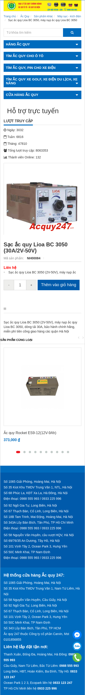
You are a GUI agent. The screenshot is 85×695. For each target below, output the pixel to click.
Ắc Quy (24, 16)
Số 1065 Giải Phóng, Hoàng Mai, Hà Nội (32, 481)
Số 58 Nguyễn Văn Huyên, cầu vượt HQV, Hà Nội (39, 535)
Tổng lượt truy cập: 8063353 (26, 150)
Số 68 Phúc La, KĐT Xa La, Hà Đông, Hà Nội (36, 493)
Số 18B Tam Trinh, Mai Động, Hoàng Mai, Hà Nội (38, 517)
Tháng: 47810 (15, 143)
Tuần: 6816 (13, 137)
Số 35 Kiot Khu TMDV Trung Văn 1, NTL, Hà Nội (38, 487)
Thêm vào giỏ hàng (58, 284)
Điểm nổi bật (29, 308)
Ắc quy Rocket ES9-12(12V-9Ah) (30, 433)
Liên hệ (10, 268)
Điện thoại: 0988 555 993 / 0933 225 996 (32, 498)
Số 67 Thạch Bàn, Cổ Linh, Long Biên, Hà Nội (36, 511)
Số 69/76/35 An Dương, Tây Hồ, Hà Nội (32, 540)
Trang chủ (10, 16)
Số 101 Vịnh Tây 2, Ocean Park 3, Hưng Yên (35, 546)
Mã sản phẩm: (14, 258)
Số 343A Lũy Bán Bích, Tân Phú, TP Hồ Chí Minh (38, 522)
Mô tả (8, 308)
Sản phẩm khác (43, 16)
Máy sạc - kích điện (69, 16)
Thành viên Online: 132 (22, 157)
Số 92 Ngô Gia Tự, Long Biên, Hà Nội (30, 505)
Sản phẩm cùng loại (16, 340)
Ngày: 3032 (14, 130)
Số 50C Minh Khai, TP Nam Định (27, 552)
